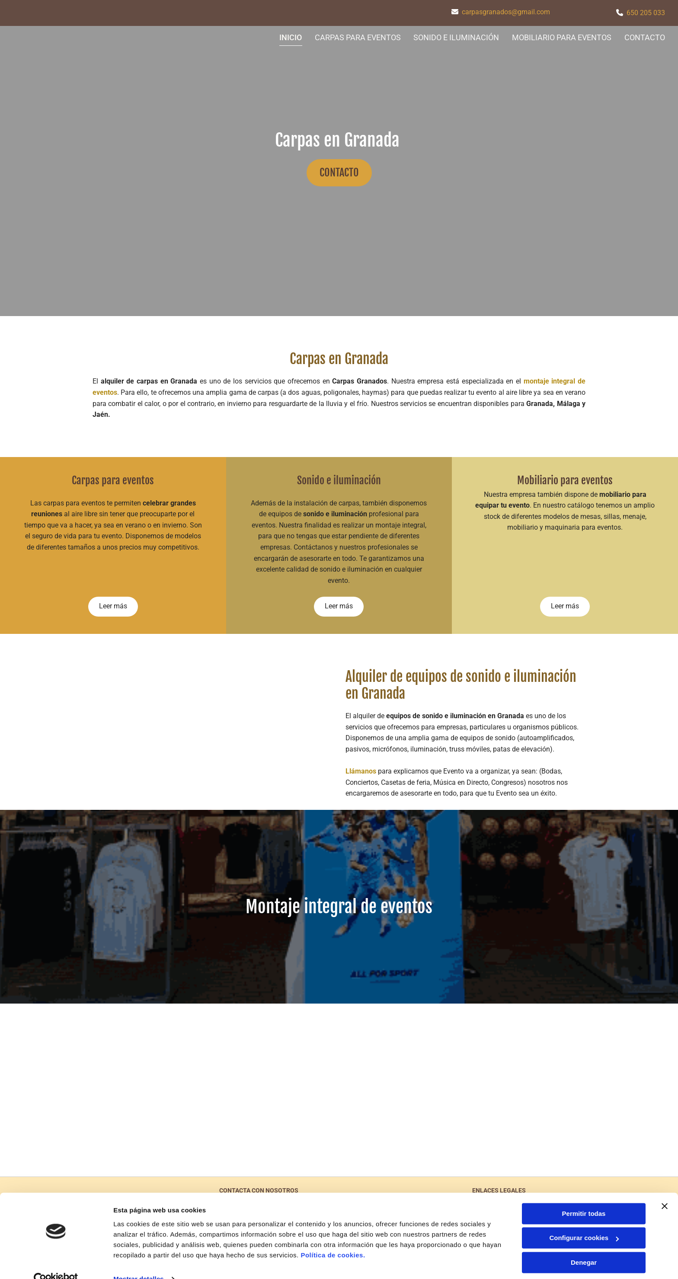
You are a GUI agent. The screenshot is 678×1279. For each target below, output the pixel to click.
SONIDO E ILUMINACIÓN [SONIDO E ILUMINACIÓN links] (456, 37)
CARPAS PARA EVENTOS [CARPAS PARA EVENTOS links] (357, 37)
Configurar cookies (584, 1221)
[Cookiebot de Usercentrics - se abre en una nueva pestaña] (56, 1262)
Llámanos (360, 771)
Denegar (584, 1245)
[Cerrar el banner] (665, 1189)
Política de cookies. (333, 1238)
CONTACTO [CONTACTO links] (644, 37)
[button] (339, 172)
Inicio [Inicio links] (290, 37)
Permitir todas (584, 1196)
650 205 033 (646, 13)
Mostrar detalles (138, 1262)
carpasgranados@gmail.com (506, 12)
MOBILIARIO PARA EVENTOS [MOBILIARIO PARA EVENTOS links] (561, 37)
